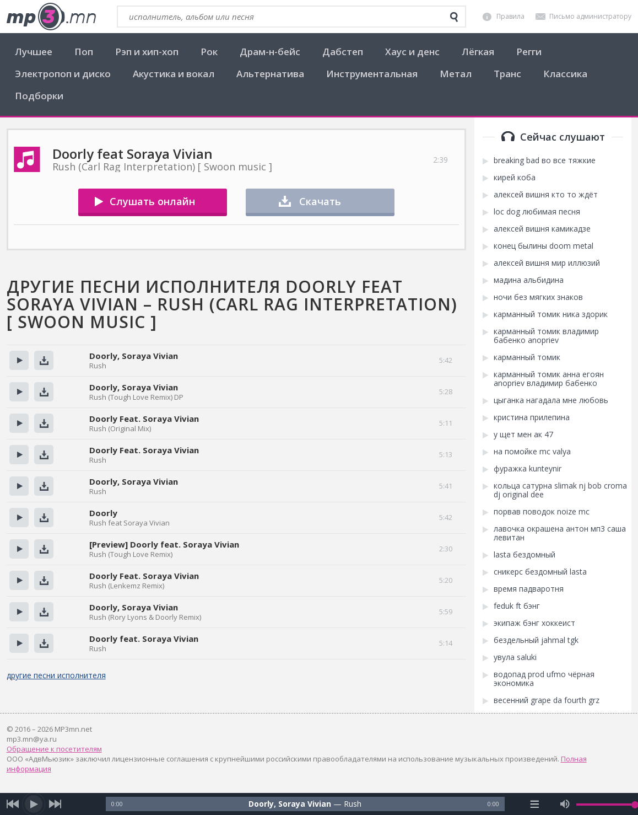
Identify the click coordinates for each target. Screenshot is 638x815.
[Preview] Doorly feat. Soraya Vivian (164, 544)
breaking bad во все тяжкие (545, 160)
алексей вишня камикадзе (542, 228)
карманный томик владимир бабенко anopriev (546, 336)
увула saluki (515, 657)
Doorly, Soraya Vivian (133, 356)
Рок (209, 51)
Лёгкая (478, 51)
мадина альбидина (529, 280)
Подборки (39, 95)
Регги (529, 51)
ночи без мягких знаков (538, 297)
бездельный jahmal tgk (536, 640)
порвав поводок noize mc (542, 511)
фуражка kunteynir (527, 468)
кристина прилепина (532, 417)
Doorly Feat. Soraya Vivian (144, 418)
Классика (565, 73)
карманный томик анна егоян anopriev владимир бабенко (549, 379)
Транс (507, 73)
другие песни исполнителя (56, 675)
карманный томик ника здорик (551, 314)
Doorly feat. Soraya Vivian (143, 639)
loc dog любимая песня (537, 211)
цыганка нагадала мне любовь (551, 400)
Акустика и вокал (173, 73)
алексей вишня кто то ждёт (546, 194)
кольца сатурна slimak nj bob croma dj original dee (560, 490)
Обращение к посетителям (54, 749)
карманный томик (527, 357)
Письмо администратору (590, 16)
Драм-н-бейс (270, 51)
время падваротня (529, 589)
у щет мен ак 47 (523, 434)
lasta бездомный (524, 554)
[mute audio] (565, 803)
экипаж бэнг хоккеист (534, 623)
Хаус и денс (412, 51)
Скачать (320, 201)
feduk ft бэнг (517, 606)
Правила (510, 16)
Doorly (103, 513)
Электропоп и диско (63, 73)
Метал (456, 73)
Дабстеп (342, 51)
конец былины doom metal (543, 246)
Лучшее (33, 51)
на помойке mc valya (532, 451)
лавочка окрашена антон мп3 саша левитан (560, 533)
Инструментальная (372, 73)
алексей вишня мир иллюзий (547, 263)
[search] (454, 17)
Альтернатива (270, 73)
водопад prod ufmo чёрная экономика (544, 679)
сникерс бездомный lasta (540, 571)
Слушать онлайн (152, 201)
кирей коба (515, 177)
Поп (83, 51)
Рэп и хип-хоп (147, 51)
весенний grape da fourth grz (546, 700)
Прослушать (19, 360)
